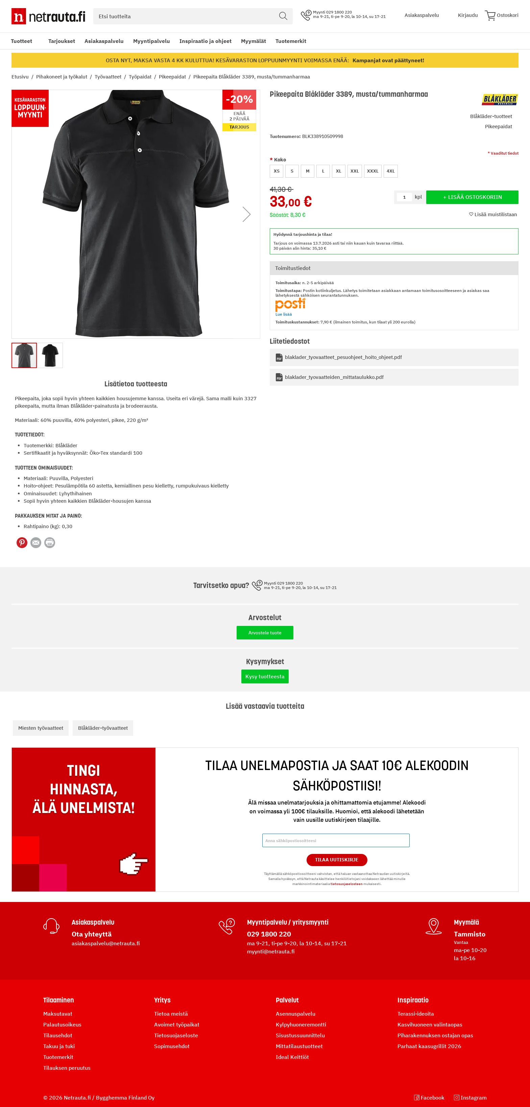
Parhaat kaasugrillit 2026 (429, 1046)
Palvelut (287, 1000)
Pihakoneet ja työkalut (62, 76)
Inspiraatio (413, 1000)
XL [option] (338, 171)
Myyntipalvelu (151, 41)
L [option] (323, 171)
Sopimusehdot (172, 1046)
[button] (246, 214)
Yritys (162, 1000)
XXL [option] (355, 171)
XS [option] (277, 171)
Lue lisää (283, 314)
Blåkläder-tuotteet (491, 116)
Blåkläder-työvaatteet (103, 728)
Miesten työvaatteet (40, 728)
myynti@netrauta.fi (271, 951)
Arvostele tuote (265, 633)
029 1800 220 (269, 934)
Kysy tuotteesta (265, 676)
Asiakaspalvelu (104, 41)
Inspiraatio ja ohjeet (205, 41)
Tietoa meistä (171, 1013)
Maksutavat (57, 1013)
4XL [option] (391, 171)
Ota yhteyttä (92, 934)
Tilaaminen (58, 1000)
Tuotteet (21, 41)
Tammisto (469, 934)
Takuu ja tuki (59, 1046)
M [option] (308, 171)
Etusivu (20, 76)
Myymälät (253, 41)
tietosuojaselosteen (347, 884)
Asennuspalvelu (295, 1013)
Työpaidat (141, 76)
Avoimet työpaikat (176, 1024)
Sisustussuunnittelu (300, 1035)
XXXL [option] (373, 171)
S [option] (292, 171)
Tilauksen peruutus (67, 1067)
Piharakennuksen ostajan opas (435, 1035)
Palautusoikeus (62, 1024)
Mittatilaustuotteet (299, 1046)
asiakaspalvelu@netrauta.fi (106, 943)
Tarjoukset (61, 41)
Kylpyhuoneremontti (301, 1024)
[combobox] (193, 16)
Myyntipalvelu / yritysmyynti (288, 922)
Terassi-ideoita (415, 1013)
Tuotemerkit (290, 41)
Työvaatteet (109, 76)
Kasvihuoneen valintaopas (429, 1024)
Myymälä (466, 922)
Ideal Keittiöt (292, 1057)
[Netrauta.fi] (48, 16)
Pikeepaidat (173, 76)
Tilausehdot (57, 1035)
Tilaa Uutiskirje (337, 860)
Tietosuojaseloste (176, 1035)
